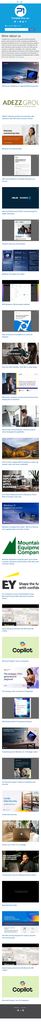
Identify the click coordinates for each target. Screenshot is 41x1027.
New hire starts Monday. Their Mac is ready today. (19, 367)
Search (32, 29)
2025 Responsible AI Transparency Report (17, 721)
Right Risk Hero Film (9, 905)
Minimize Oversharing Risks (12, 149)
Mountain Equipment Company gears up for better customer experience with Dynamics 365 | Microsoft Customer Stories (20, 562)
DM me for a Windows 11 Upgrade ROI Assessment (20, 86)
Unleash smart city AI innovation (13, 244)
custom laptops (19, 57)
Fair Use (23, 1007)
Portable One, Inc (20, 18)
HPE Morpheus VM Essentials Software (16, 304)
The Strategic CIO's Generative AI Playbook (17, 691)
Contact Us (16, 1007)
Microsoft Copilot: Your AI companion (15, 661)
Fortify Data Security (9, 814)
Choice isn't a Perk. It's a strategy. (14, 845)
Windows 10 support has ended (13, 274)
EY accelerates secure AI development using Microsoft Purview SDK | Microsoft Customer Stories (18, 596)
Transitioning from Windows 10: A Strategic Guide (20, 752)
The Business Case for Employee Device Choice (19, 875)
